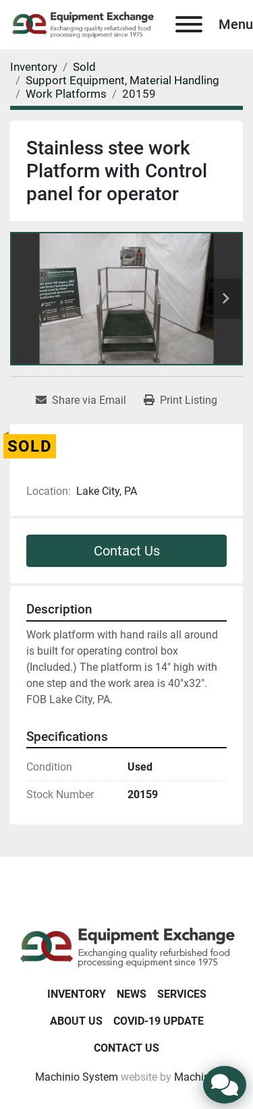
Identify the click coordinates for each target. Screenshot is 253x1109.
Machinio (196, 1077)
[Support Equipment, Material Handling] (122, 80)
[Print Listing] (180, 400)
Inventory (76, 994)
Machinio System (76, 1077)
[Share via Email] (81, 400)
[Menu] (188, 24)
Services (181, 994)
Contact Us (127, 551)
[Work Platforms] (66, 93)
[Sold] (84, 66)
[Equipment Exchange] (126, 946)
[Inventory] (33, 66)
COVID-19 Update (158, 1021)
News (131, 994)
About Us (76, 1021)
